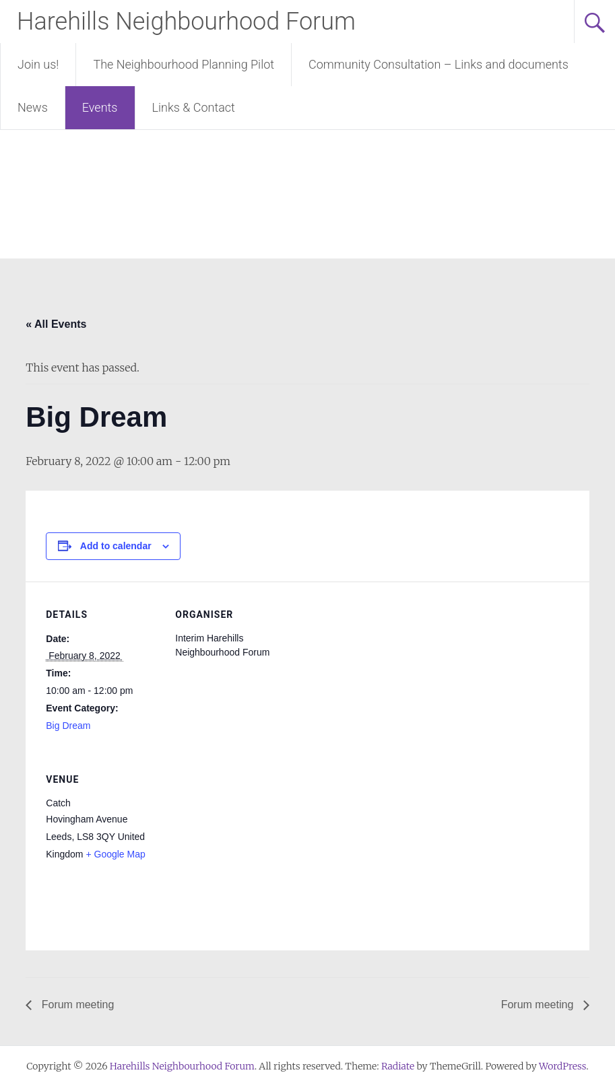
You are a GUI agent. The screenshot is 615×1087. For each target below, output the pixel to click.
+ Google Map (115, 854)
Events (100, 107)
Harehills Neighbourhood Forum (186, 21)
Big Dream (68, 725)
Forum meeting (76, 1004)
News (33, 107)
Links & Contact (193, 107)
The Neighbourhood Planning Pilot (183, 64)
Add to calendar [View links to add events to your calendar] (116, 545)
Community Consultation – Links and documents (439, 64)
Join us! (38, 64)
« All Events (56, 324)
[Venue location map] (246, 839)
